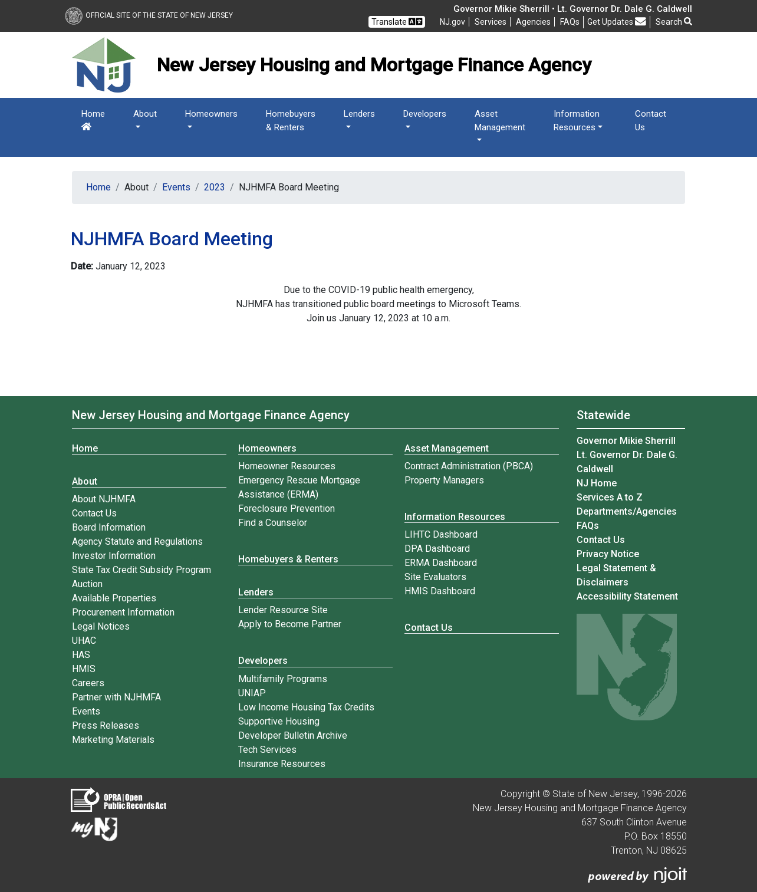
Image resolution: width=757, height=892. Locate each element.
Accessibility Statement (627, 596)
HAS (81, 654)
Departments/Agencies (627, 511)
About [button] (145, 113)
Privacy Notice (608, 553)
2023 (214, 187)
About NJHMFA (104, 499)
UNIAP (252, 693)
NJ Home (597, 483)
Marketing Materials (113, 739)
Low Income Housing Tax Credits (306, 707)
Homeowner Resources (286, 466)
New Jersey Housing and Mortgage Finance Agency (211, 415)
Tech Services (267, 749)
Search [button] (674, 22)
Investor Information (114, 555)
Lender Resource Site (283, 609)
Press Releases (105, 725)
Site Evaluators (435, 576)
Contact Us (650, 120)
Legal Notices (101, 626)
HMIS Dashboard (439, 591)
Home (93, 119)
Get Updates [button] (616, 21)
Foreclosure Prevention (286, 508)
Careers (88, 683)
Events (176, 187)
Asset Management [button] (500, 120)
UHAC (84, 640)
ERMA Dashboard (440, 562)
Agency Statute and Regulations (137, 541)
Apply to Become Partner (289, 624)
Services (490, 22)
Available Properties (114, 598)
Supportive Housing (279, 721)
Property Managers (444, 480)
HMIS (84, 668)
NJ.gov (452, 22)
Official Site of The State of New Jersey (149, 15)
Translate (396, 21)
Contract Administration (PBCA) (468, 466)
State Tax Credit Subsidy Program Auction (141, 577)
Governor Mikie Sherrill (626, 440)
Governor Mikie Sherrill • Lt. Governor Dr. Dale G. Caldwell (572, 9)
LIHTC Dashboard (441, 534)
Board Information (109, 527)
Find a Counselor (272, 522)
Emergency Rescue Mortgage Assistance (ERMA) (299, 487)
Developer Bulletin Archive (292, 735)
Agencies (533, 22)
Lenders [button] (359, 113)
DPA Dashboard (437, 548)
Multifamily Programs (282, 678)
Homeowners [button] (211, 113)
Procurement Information (123, 612)
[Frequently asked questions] (570, 22)
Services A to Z (610, 497)
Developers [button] (424, 113)
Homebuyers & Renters (290, 120)
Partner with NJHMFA (116, 697)
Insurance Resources (281, 763)
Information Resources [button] (577, 120)
